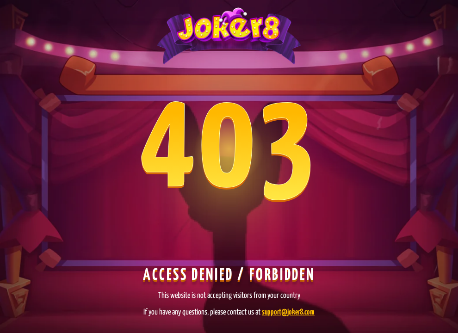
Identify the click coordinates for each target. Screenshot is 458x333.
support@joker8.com (288, 312)
